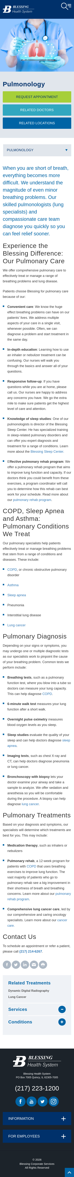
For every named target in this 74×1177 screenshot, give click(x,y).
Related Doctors (37, 110)
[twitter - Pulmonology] (16, 965)
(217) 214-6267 (30, 951)
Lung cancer (16, 625)
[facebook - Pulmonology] (7, 965)
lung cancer (30, 804)
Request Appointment (37, 97)
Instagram (54, 1101)
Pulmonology (20, 150)
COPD (12, 569)
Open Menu (66, 6)
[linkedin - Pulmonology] (25, 965)
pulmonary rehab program (32, 500)
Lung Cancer (17, 996)
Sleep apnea (16, 595)
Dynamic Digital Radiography (28, 990)
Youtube (32, 1101)
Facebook (20, 1101)
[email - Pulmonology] (34, 965)
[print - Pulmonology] (43, 965)
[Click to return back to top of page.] (69, 1172)
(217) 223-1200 (37, 1088)
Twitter (43, 1101)
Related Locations (37, 123)
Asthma (13, 585)
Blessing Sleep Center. (47, 451)
